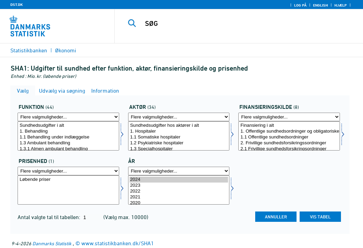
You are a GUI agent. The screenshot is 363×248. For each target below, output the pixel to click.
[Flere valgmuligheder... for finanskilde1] (289, 117)
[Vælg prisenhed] (68, 190)
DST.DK (16, 4)
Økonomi (65, 50)
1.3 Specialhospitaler (178, 149)
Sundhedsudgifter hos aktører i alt (178, 125)
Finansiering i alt (289, 125)
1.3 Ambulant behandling (68, 143)
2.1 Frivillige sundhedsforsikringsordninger (289, 149)
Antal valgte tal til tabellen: (50, 217)
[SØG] (240, 23)
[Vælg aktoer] (179, 136)
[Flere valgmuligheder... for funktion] (68, 117)
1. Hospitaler (178, 131)
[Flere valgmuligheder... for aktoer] (179, 117)
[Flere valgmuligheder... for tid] (179, 171)
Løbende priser (68, 180)
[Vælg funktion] (68, 136)
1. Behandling (68, 131)
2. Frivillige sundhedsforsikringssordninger (289, 143)
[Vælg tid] (179, 190)
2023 (178, 185)
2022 (178, 191)
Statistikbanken (28, 50)
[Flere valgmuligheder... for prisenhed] (68, 171)
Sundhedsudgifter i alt (68, 125)
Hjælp (340, 5)
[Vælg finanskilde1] (289, 136)
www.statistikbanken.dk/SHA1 (117, 243)
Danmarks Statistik (51, 243)
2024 (178, 180)
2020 (178, 203)
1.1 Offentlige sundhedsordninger (289, 137)
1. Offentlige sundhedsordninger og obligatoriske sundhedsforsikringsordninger (289, 131)
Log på (300, 5)
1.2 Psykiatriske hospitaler (178, 143)
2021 (178, 197)
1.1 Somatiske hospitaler (178, 137)
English (320, 5)
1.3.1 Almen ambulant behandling (68, 149)
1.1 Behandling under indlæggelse (68, 137)
